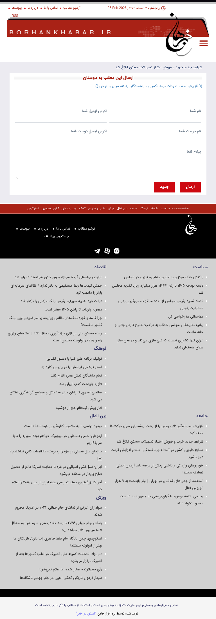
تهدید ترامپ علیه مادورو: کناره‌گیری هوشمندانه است (63, 426)
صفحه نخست (180, 209)
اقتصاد (154, 209)
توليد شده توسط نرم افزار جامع (107, 614)
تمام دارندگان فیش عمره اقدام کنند (76, 376)
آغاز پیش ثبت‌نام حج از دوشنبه (79, 408)
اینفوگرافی (33, 209)
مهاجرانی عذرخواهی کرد (185, 317)
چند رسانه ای (69, 209)
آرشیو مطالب (71, 8)
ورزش (111, 209)
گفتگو (82, 209)
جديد (164, 187)
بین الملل (122, 209)
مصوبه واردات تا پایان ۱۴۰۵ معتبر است (73, 310)
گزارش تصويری (50, 209)
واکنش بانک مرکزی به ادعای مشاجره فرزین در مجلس (163, 277)
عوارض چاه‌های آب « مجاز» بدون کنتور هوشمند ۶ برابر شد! (58, 277)
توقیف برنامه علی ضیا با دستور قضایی (74, 359)
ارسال (190, 187)
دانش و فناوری (96, 209)
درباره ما (33, 8)
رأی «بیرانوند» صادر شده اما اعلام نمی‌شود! (70, 569)
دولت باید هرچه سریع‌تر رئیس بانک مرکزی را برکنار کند (61, 301)
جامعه (133, 209)
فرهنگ (144, 209)
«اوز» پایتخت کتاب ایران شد (80, 384)
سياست (165, 209)
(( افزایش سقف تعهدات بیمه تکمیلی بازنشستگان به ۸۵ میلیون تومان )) (148, 86)
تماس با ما (51, 8)
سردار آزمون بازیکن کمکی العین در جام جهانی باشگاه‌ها (61, 578)
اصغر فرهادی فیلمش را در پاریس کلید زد (71, 367)
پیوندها (17, 8)
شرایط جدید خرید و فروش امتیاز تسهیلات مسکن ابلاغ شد (158, 67)
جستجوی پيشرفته (56, 236)
